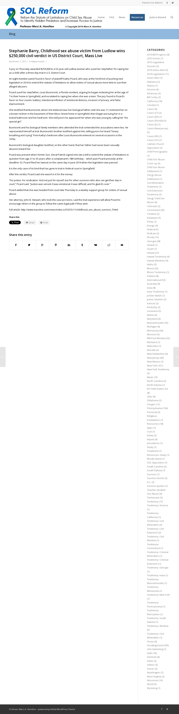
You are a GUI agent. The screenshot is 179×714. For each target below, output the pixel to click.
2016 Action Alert (156, 70)
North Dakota (154, 385)
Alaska (150, 85)
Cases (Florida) (155, 120)
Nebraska (152, 346)
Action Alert (153, 77)
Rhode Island (154, 458)
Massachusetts (37, 61)
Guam (150, 248)
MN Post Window (156, 338)
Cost (149, 431)
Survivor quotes (156, 486)
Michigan (152, 326)
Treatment (152, 451)
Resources (153, 423)
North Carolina (155, 381)
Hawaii (150, 252)
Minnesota (153, 330)
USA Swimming (155, 649)
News (150, 377)
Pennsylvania (154, 408)
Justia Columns (155, 299)
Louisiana (152, 311)
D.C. (149, 482)
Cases (150, 109)
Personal (152, 412)
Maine (150, 315)
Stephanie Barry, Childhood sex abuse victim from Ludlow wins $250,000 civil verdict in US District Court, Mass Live (67, 53)
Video (150, 661)
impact (150, 439)
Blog (12, 34)
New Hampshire (156, 353)
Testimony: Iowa (156, 575)
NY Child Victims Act (157, 388)
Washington (153, 672)
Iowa (149, 287)
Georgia (151, 241)
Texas (150, 641)
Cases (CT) (152, 112)
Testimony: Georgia (157, 567)
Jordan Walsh (154, 295)
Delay (150, 221)
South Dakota (154, 470)
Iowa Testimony (155, 291)
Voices (150, 668)
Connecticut (153, 210)
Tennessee (153, 497)
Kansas (151, 303)
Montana (152, 342)
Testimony (152, 501)
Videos (151, 664)
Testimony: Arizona (157, 505)
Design (151, 225)
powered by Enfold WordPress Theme (56, 709)
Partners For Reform (152, 2)
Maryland (152, 318)
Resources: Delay (156, 455)
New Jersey (153, 357)
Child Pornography (157, 151)
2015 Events (153, 58)
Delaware (152, 217)
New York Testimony (158, 369)
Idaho (150, 264)
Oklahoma (152, 400)
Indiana (151, 276)
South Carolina (155, 466)
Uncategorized (155, 645)
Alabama (152, 81)
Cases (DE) (153, 116)
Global (150, 245)
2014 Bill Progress (156, 54)
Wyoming (152, 688)
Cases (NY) (153, 136)
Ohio (149, 396)
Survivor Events (155, 478)
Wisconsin (152, 680)
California (152, 101)
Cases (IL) (152, 124)
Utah (149, 653)
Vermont (151, 657)
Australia (152, 283)
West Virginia (154, 676)
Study (150, 447)
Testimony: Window (157, 626)
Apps (150, 427)
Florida (150, 237)
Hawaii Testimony (156, 256)
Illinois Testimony (156, 272)
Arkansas (152, 93)
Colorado (152, 206)
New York (152, 365)
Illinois (150, 268)
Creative (151, 213)
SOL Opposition (155, 462)
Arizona (151, 89)
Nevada (151, 350)
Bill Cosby (152, 97)
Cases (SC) (153, 140)
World (150, 684)
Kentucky (152, 307)
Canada (151, 105)
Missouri (151, 334)
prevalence (153, 443)
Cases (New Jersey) (157, 128)
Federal (151, 229)
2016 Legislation (155, 74)
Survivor (151, 474)
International (154, 280)
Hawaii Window (155, 260)
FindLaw (151, 233)
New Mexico (153, 361)
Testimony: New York (158, 594)
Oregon (151, 404)
